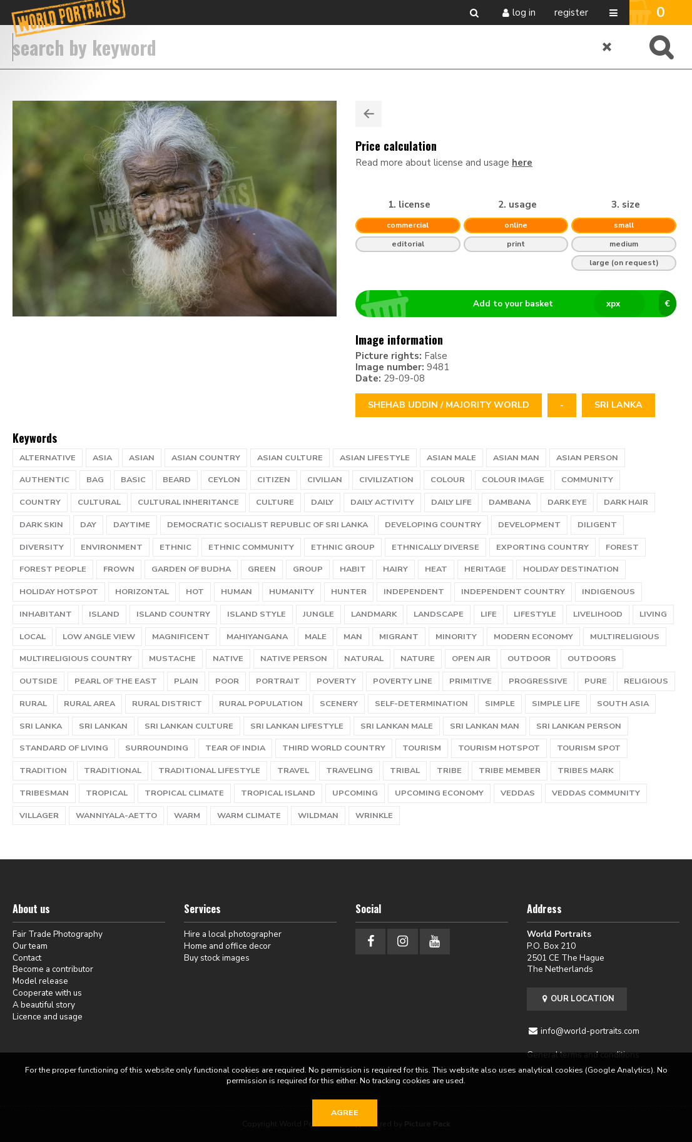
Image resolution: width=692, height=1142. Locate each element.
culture (275, 502)
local (32, 636)
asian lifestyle (375, 457)
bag (95, 479)
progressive (538, 681)
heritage (485, 569)
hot (195, 591)
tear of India (235, 748)
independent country (513, 591)
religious (646, 681)
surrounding (156, 748)
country (40, 502)
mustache (172, 658)
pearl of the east (115, 681)
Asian (142, 457)
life (489, 614)
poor (227, 681)
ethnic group (343, 547)
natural (364, 658)
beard (177, 479)
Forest (622, 547)
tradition (43, 770)
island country (173, 614)
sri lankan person (578, 726)
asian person (587, 457)
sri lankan (103, 726)
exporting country (542, 547)
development (529, 524)
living (653, 614)
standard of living (63, 748)
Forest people (52, 569)
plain (186, 681)
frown (119, 569)
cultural (99, 502)
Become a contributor (53, 969)
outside (38, 681)
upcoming (355, 793)
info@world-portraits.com (590, 1031)
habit (353, 569)
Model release (40, 981)
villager (39, 815)
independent (414, 591)
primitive (470, 681)
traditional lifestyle (209, 770)
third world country (333, 748)
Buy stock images (217, 958)
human (236, 591)
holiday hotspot (58, 591)
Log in (524, 12)
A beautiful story (44, 1005)
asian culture (290, 457)
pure (595, 681)
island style (256, 614)
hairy (395, 569)
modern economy (533, 636)
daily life (451, 502)
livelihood (598, 614)
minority (456, 636)
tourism (421, 748)
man (352, 636)
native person (293, 658)
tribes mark (585, 770)
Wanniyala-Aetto (116, 815)
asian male (451, 457)
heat (436, 569)
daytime (131, 524)
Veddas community (596, 793)
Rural (33, 703)
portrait (278, 681)
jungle (318, 614)
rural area (89, 703)
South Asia (623, 703)
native (228, 658)
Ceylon (224, 479)
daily (322, 502)
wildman (318, 815)
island (104, 614)
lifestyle (535, 614)
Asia (102, 457)
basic (133, 479)
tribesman (44, 793)
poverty (336, 681)
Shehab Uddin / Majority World (448, 405)
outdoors (591, 658)
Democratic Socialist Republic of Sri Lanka (267, 524)
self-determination (421, 703)
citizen (273, 479)
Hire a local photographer (233, 934)
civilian (324, 479)
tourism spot (589, 748)
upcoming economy (439, 793)
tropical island (278, 793)
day (88, 524)
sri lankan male (396, 726)
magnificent (181, 636)
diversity (41, 547)
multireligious (624, 636)
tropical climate (184, 793)
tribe (449, 770)
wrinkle (374, 815)
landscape (439, 614)
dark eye (567, 502)
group (308, 569)
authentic (44, 479)
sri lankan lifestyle (296, 726)
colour (447, 479)
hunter (349, 591)
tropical (107, 793)
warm (187, 815)
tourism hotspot (499, 748)
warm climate (249, 815)
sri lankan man (484, 726)
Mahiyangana (257, 636)
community (587, 479)
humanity (291, 591)
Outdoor (529, 658)
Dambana (510, 502)
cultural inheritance (188, 502)
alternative (47, 457)
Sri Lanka (618, 405)
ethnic (175, 547)
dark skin (41, 524)
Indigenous (608, 591)
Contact (27, 958)
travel (293, 770)
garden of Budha (191, 569)
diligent (597, 524)
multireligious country (75, 658)
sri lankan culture (189, 726)
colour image (513, 479)
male (316, 636)
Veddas (518, 793)
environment (112, 547)
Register (571, 12)
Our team (30, 946)
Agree (345, 1112)
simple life (556, 703)
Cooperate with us (47, 993)
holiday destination (571, 569)
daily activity (382, 502)
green (262, 569)
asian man (516, 457)
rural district (167, 703)
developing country (433, 524)
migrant (399, 636)
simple (500, 703)
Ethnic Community (251, 547)
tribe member (510, 770)
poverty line (402, 681)
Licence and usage (48, 1017)
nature (417, 658)
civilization (386, 479)
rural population (261, 703)
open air (471, 658)
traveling (349, 770)
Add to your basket (521, 304)
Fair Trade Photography (58, 934)
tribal (405, 770)
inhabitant (45, 614)
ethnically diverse (435, 547)
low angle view (99, 636)
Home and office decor (227, 946)
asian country (205, 457)
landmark (374, 614)
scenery (339, 703)
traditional (112, 770)
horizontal (142, 591)
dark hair (626, 502)
